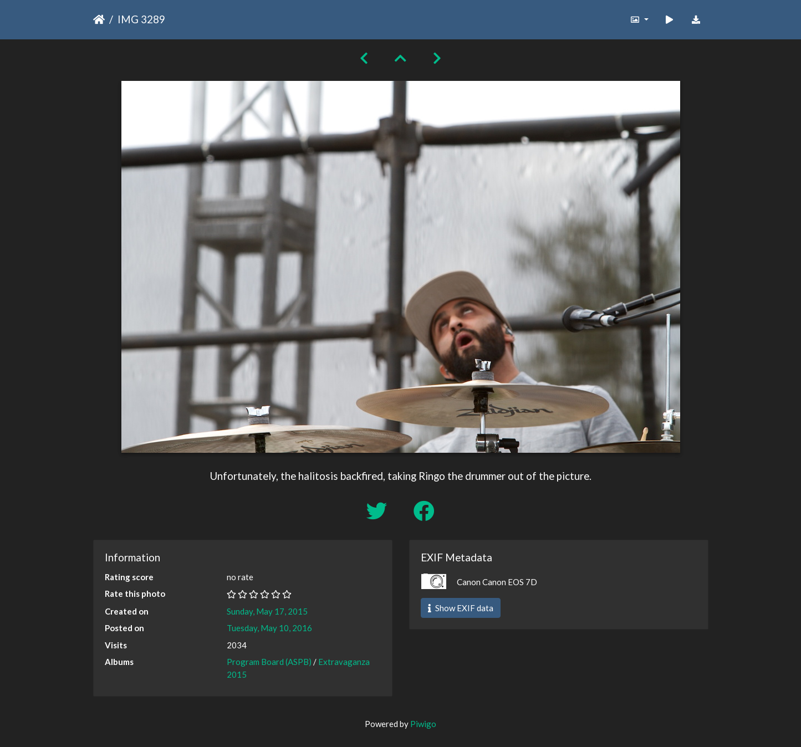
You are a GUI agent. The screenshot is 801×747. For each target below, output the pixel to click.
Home (99, 19)
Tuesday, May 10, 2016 (269, 628)
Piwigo (423, 724)
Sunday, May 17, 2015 (267, 611)
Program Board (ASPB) (269, 662)
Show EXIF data (460, 608)
